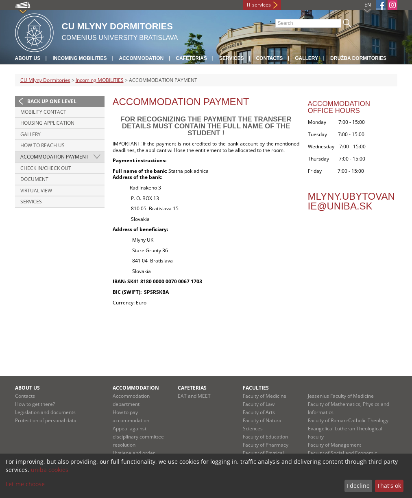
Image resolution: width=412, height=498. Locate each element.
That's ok (389, 485)
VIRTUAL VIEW (36, 190)
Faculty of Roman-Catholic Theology (348, 420)
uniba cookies (49, 470)
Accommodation (141, 58)
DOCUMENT (34, 179)
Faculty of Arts (259, 412)
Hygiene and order (134, 453)
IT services (259, 4)
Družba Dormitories (358, 58)
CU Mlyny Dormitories (45, 80)
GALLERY (30, 134)
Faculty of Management (334, 444)
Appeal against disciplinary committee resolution (138, 436)
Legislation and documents (45, 412)
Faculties (256, 387)
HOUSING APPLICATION (47, 122)
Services (231, 58)
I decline (358, 485)
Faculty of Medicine (264, 395)
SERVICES (31, 201)
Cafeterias (191, 58)
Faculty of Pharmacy (265, 444)
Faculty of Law (259, 404)
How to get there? (35, 404)
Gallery (306, 58)
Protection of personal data (45, 420)
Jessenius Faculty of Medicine (341, 395)
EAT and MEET (194, 395)
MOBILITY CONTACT (43, 111)
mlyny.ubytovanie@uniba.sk (351, 201)
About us (28, 58)
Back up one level (51, 101)
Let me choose (25, 484)
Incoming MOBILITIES (79, 58)
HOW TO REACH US (42, 145)
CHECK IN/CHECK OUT (45, 168)
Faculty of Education (265, 436)
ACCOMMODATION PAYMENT (54, 156)
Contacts (269, 58)
